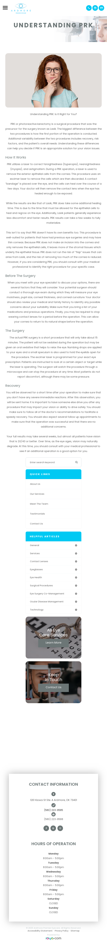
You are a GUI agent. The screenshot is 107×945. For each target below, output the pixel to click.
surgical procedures (41, 585)
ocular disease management (47, 601)
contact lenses (39, 561)
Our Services (37, 494)
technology (36, 609)
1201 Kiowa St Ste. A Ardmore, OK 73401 (53, 800)
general (34, 545)
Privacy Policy (61, 930)
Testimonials (37, 513)
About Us (35, 484)
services (35, 553)
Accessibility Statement (40, 930)
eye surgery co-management (47, 593)
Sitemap (75, 930)
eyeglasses (36, 569)
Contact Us (36, 523)
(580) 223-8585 (53, 810)
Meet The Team (39, 503)
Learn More (53, 643)
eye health (36, 577)
